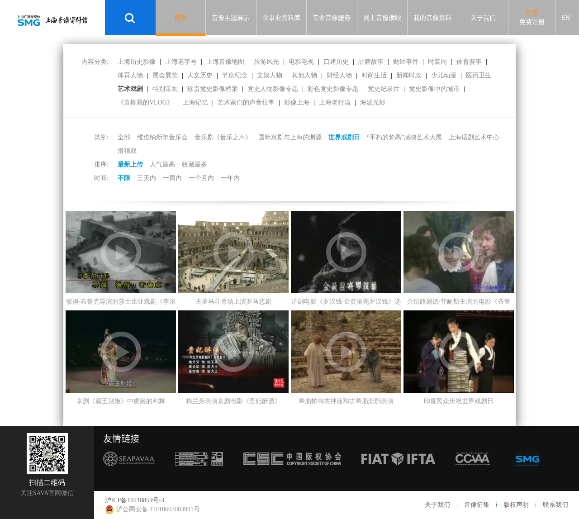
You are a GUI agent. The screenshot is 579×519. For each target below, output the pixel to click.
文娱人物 (269, 75)
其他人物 (304, 75)
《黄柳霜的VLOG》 (145, 102)
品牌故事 (371, 61)
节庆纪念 (234, 75)
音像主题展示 (231, 17)
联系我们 (555, 504)
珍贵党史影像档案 (212, 89)
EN (566, 17)
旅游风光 (266, 61)
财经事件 (405, 61)
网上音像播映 (382, 17)
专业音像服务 (332, 17)
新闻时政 (409, 75)
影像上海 (296, 102)
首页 (180, 17)
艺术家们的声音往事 (246, 102)
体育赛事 (469, 61)
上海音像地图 (225, 61)
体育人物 (130, 75)
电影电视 (301, 61)
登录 (532, 13)
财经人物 (339, 75)
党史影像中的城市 (434, 89)
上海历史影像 (137, 61)
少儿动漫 (443, 75)
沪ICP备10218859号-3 (134, 500)
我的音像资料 (432, 17)
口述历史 (336, 61)
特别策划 (165, 89)
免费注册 (532, 22)
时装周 (437, 61)
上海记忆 (195, 102)
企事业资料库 (281, 17)
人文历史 (200, 75)
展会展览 (165, 75)
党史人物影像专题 (272, 89)
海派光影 (372, 102)
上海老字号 (181, 61)
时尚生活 (374, 75)
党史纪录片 (383, 89)
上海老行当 (335, 102)
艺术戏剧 (130, 89)
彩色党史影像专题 (333, 89)
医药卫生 (478, 75)
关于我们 (483, 17)
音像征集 (476, 504)
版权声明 (516, 504)
